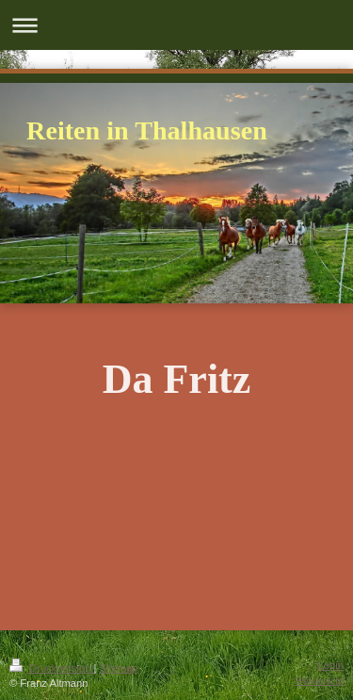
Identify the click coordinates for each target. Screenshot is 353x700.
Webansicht (319, 680)
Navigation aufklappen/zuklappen (176, 25)
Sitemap (119, 668)
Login (331, 665)
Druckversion (51, 668)
